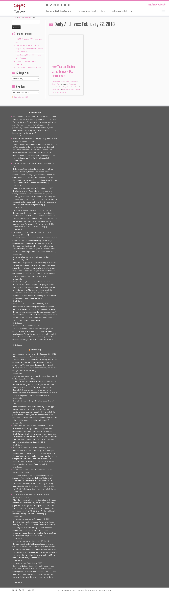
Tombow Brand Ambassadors (91, 10)
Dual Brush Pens (73, 87)
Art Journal (70, 84)
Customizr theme (105, 590)
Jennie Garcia (56, 89)
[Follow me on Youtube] (66, 5)
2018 (20, 17)
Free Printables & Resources (123, 10)
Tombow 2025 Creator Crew (59, 10)
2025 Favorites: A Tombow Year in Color (26, 117)
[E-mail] (48, 5)
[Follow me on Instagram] (59, 5)
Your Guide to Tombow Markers (29, 67)
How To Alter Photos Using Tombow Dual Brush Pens (63, 71)
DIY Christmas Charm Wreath (22, 304)
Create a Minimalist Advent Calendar (24, 188)
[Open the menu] (163, 11)
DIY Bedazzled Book (19, 326)
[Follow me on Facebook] (55, 5)
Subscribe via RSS (21, 97)
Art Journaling (72, 81)
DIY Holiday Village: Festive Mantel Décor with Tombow (31, 257)
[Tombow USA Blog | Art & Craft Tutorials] (19, 8)
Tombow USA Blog (36, 112)
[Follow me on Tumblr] (62, 5)
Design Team (56, 84)
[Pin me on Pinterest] (70, 5)
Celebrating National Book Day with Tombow (27, 164)
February (27, 17)
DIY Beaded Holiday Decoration (23, 282)
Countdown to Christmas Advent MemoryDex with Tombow (32, 232)
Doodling (63, 87)
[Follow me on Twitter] (51, 5)
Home (14, 17)
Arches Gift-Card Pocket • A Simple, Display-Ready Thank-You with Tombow (29, 48)
